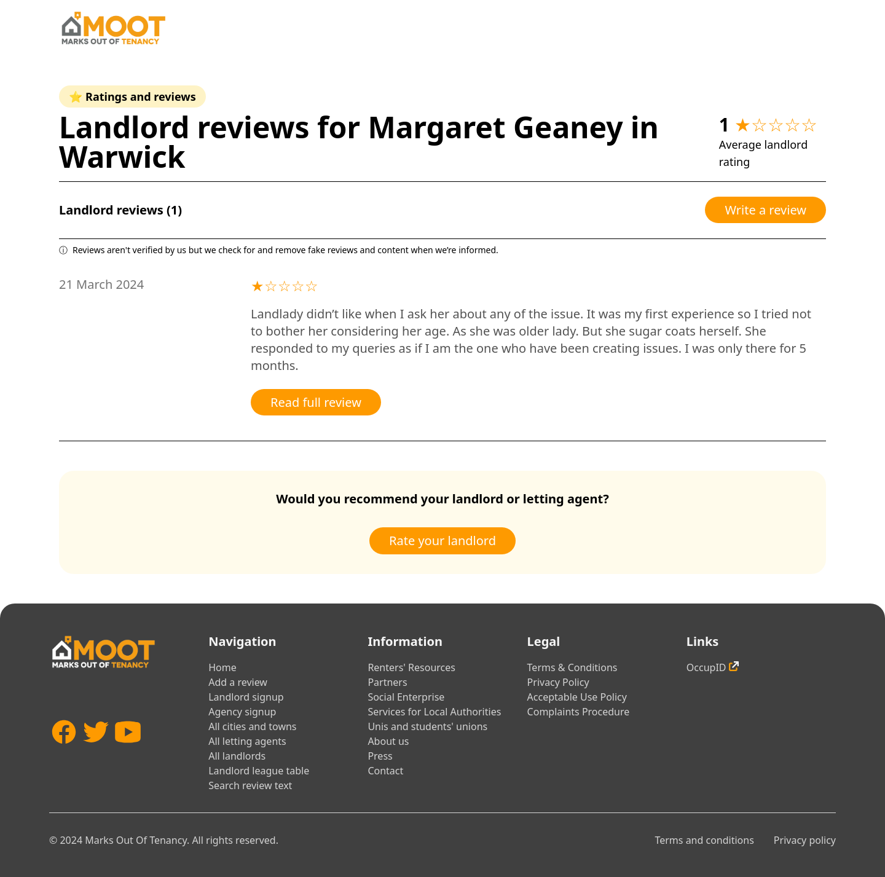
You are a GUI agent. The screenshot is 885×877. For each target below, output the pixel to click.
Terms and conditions (704, 840)
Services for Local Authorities (434, 711)
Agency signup (242, 711)
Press (380, 756)
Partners (387, 682)
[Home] (113, 28)
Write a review (765, 210)
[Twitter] (96, 750)
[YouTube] (128, 750)
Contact (385, 770)
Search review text (250, 785)
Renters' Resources (411, 667)
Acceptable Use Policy (577, 697)
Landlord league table (258, 770)
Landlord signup (245, 697)
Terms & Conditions (572, 667)
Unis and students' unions (427, 726)
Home (222, 667)
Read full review (315, 402)
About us (388, 741)
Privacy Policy (558, 682)
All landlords (237, 756)
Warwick (122, 156)
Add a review (237, 682)
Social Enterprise (406, 697)
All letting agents (247, 741)
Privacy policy (805, 840)
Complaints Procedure (578, 711)
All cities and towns (252, 726)
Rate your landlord (442, 540)
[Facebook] (64, 750)
